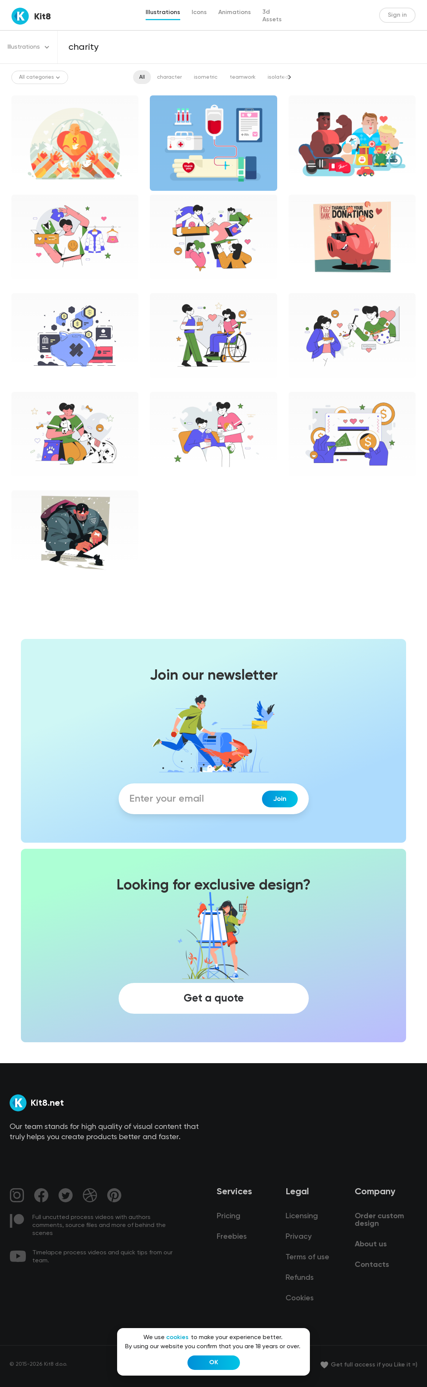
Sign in (397, 15)
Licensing (302, 1216)
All (142, 77)
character (169, 77)
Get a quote (214, 998)
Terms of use (307, 1257)
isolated (278, 77)
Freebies (232, 1237)
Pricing (228, 1216)
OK (213, 1363)
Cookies (300, 1298)
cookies (177, 1338)
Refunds (300, 1278)
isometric (205, 77)
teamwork (243, 77)
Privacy (298, 1237)
